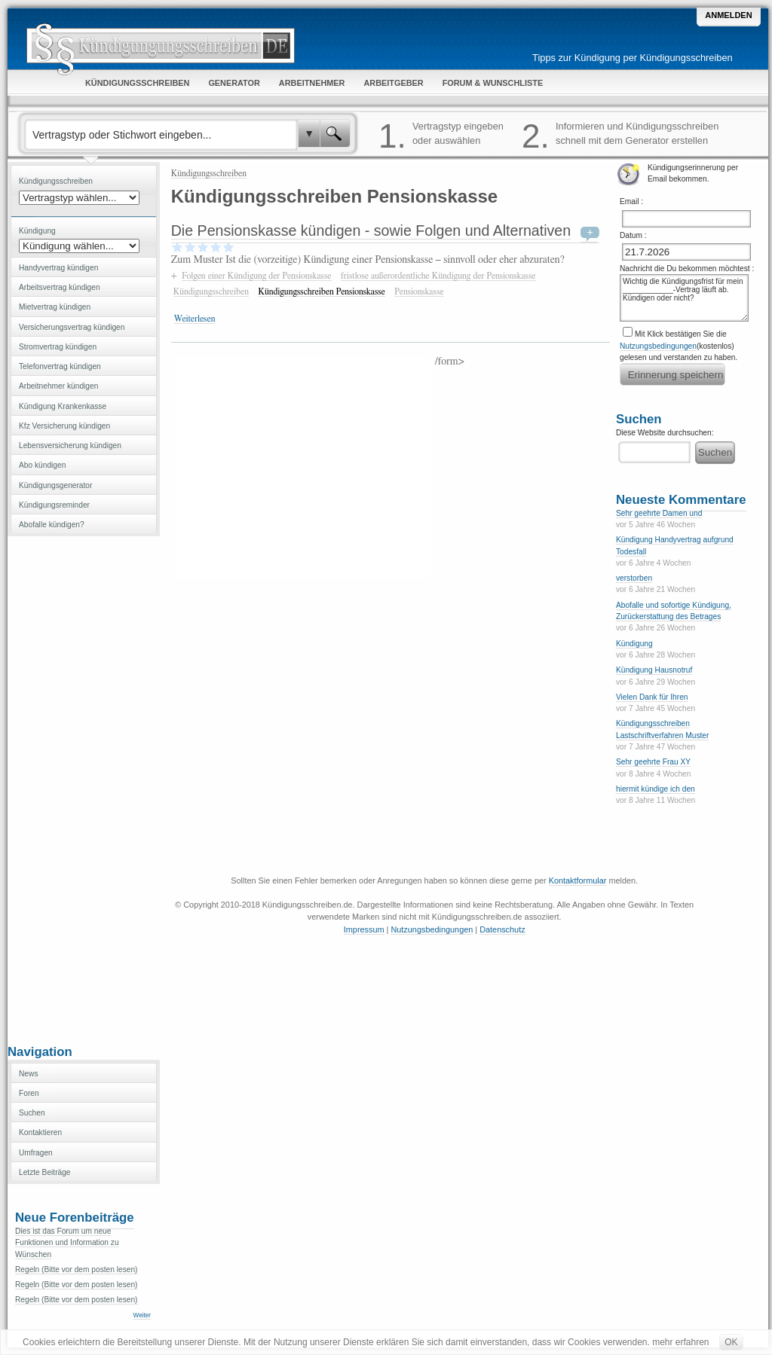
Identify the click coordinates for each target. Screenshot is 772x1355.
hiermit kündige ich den (655, 789)
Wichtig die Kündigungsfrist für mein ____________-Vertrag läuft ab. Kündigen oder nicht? (684, 298)
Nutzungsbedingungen (658, 346)
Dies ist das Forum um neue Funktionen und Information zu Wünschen (67, 1243)
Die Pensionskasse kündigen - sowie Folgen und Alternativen (371, 230)
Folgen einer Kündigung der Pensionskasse (256, 275)
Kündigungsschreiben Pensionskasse (321, 291)
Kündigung (634, 643)
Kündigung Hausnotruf (654, 670)
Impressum (364, 929)
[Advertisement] (83, 789)
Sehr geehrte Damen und (659, 513)
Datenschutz (502, 929)
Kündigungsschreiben (209, 173)
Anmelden (728, 15)
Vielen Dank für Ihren (652, 697)
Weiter (142, 1315)
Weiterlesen (195, 318)
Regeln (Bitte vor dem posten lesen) (76, 1269)
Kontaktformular (578, 880)
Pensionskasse (418, 291)
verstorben (634, 578)
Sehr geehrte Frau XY (653, 762)
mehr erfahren (680, 1342)
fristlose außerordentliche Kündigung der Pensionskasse (438, 275)
